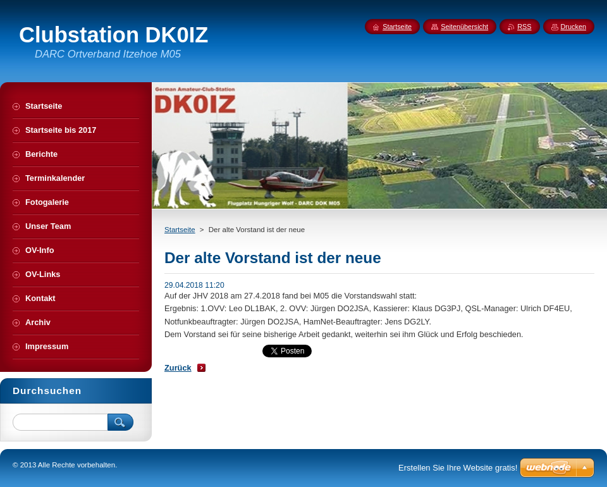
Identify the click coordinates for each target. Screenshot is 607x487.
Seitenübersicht (464, 26)
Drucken (574, 26)
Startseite (179, 229)
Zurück (178, 368)
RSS (524, 26)
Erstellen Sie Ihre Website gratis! (457, 467)
